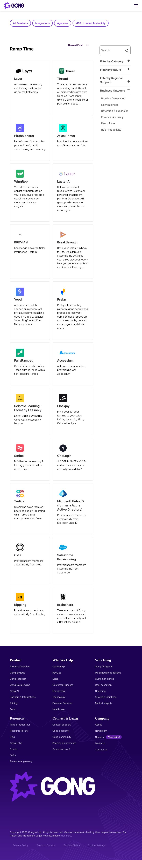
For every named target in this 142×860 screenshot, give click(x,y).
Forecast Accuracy (112, 117)
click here (65, 835)
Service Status (71, 845)
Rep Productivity (111, 129)
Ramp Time (108, 123)
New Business (109, 104)
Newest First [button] (78, 45)
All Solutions (20, 23)
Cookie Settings (96, 845)
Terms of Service (46, 845)
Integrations (42, 23)
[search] (115, 50)
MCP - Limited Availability (90, 23)
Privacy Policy (20, 845)
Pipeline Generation (113, 98)
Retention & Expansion (115, 111)
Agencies (62, 23)
